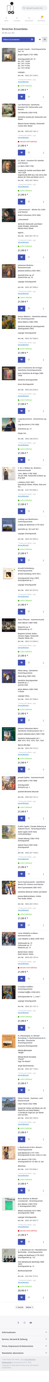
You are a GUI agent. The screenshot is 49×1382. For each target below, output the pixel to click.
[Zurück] (19, 1307)
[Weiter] (29, 1307)
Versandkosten (23, 82)
